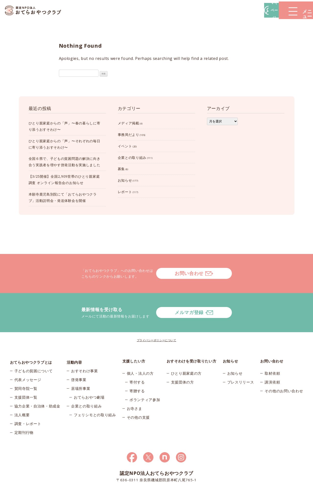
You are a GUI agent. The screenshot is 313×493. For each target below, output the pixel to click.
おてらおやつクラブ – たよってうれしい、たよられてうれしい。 (36, 10)
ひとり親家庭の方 (186, 353)
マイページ (239, 10)
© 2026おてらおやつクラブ (68, 488)
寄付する (137, 362)
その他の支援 (138, 397)
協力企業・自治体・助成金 (37, 388)
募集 (121, 168)
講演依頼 (272, 362)
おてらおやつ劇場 (89, 380)
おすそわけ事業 (84, 353)
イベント (125, 146)
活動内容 (74, 341)
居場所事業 (80, 371)
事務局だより (128, 134)
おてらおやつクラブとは (31, 341)
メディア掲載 (128, 123)
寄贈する (137, 371)
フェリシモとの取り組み (95, 397)
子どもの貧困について (33, 353)
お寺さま (134, 388)
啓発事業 (78, 362)
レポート (125, 191)
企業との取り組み (132, 157)
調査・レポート (27, 406)
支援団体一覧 (25, 380)
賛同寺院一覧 (25, 371)
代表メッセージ (27, 362)
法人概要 (22, 397)
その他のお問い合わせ (284, 371)
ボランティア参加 (145, 380)
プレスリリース (240, 362)
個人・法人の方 (140, 353)
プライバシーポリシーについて (156, 320)
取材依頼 (272, 353)
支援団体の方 (182, 362)
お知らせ (125, 180)
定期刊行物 (24, 415)
